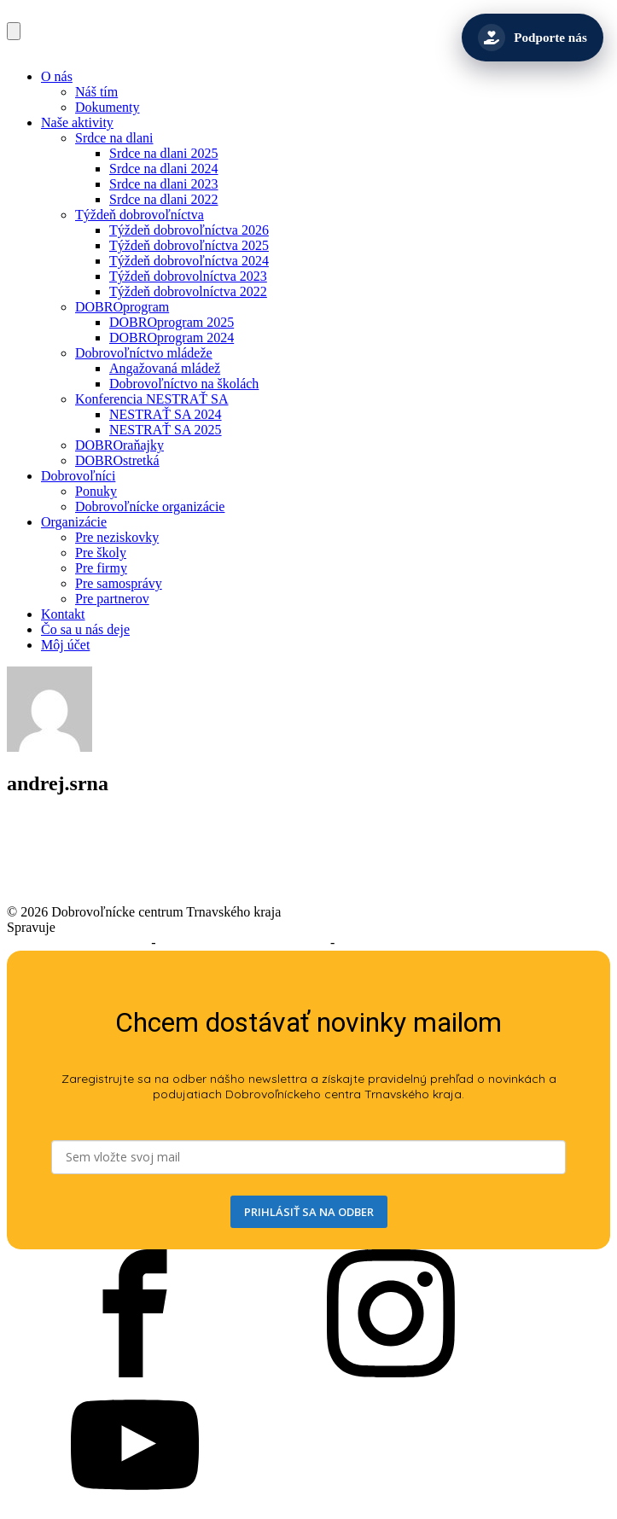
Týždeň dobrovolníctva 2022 (188, 291)
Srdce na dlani (114, 138)
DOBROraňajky (119, 445)
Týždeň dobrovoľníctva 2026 (189, 230)
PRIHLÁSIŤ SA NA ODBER (309, 1211)
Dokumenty (107, 107)
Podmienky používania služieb (243, 942)
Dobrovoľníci (78, 476)
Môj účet (65, 644)
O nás (57, 76)
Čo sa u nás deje (85, 629)
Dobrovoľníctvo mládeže (143, 353)
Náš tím (96, 91)
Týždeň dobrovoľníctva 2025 (189, 245)
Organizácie (74, 522)
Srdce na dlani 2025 (163, 153)
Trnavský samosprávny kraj (134, 927)
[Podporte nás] (532, 37)
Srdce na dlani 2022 (163, 199)
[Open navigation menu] (13, 31)
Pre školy (100, 552)
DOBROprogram (122, 307)
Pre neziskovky (117, 537)
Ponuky (96, 491)
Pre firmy (101, 568)
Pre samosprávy (118, 583)
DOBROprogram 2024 (171, 337)
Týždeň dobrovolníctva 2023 (188, 276)
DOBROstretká (117, 460)
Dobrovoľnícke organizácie (149, 506)
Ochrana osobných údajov (409, 942)
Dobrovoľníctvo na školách (184, 383)
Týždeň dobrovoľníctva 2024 (189, 260)
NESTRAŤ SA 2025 (165, 429)
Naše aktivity (77, 122)
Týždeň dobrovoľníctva (139, 214)
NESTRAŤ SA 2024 (165, 414)
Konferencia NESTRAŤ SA (152, 399)
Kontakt (63, 614)
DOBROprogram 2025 (171, 322)
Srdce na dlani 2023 (163, 184)
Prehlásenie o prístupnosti (77, 942)
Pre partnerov (112, 598)
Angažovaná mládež (164, 368)
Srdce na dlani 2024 (163, 168)
